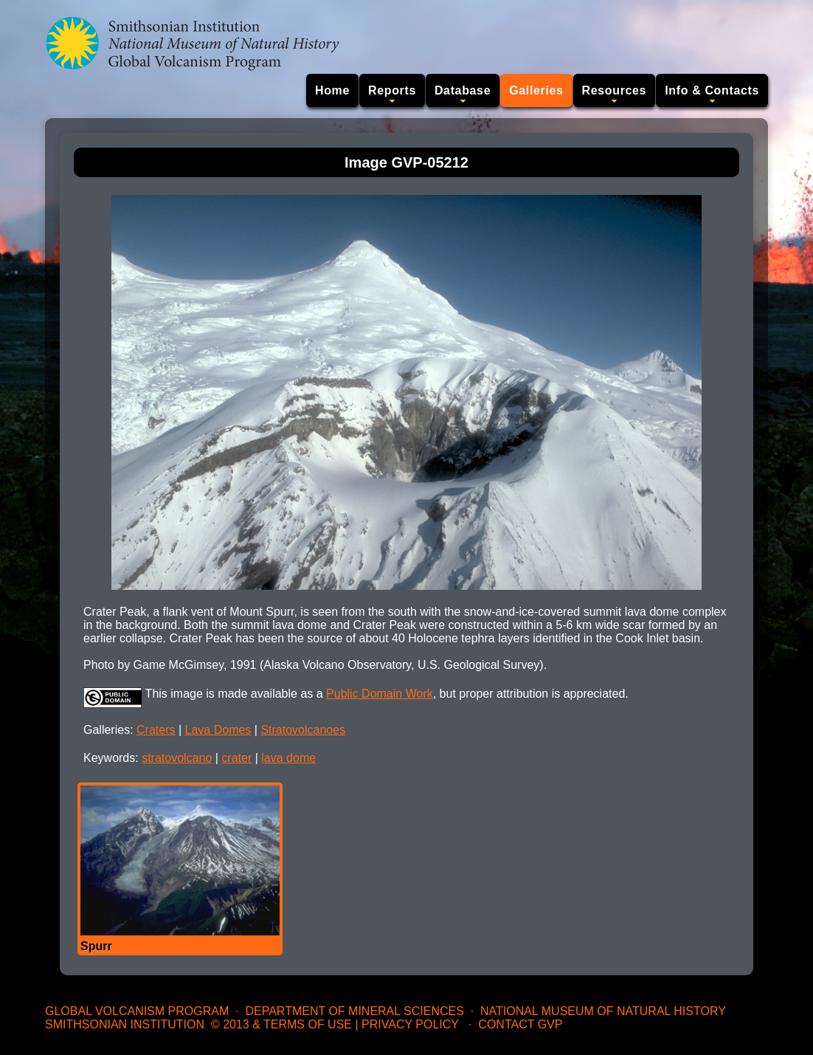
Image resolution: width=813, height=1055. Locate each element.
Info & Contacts (712, 90)
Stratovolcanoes (302, 730)
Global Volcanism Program (137, 1011)
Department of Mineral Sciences (354, 1011)
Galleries (536, 90)
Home (332, 90)
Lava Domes (218, 730)
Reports (392, 90)
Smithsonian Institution (124, 1024)
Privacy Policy (410, 1024)
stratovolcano (177, 758)
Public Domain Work (379, 693)
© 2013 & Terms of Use (281, 1024)
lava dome (288, 758)
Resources (614, 90)
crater (236, 758)
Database (463, 90)
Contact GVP (520, 1024)
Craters (155, 730)
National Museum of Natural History (603, 1011)
